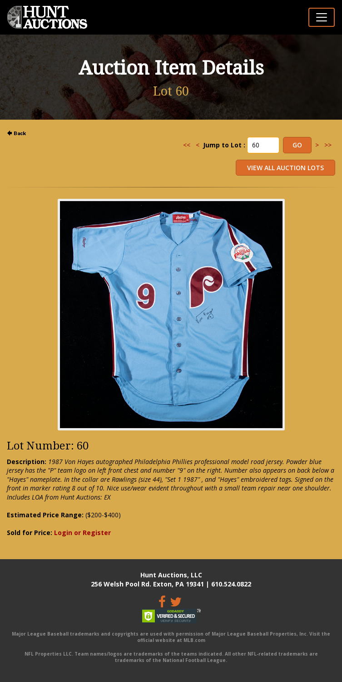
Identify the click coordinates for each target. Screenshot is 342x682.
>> (328, 145)
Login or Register (82, 532)
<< (186, 145)
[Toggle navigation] (321, 17)
